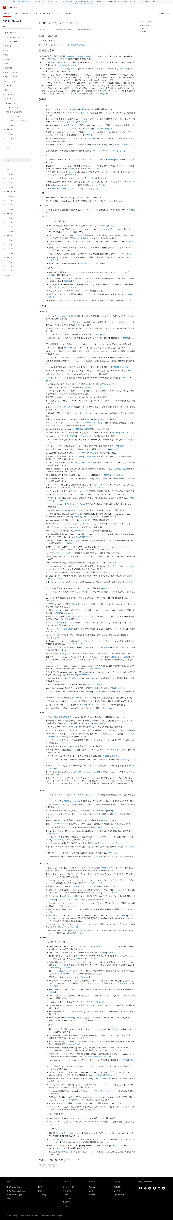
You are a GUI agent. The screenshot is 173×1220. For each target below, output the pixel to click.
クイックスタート (61, 45)
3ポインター (121, 996)
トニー (69, 743)
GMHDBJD (98, 1122)
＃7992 (118, 847)
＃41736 (110, 688)
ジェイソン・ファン (111, 892)
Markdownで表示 (85, 29)
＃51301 (59, 701)
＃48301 (130, 241)
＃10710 (88, 1056)
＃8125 (109, 853)
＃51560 (64, 510)
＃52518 (63, 1152)
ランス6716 (71, 65)
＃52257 (101, 820)
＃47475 (74, 109)
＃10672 (88, 1122)
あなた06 (56, 638)
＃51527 (58, 613)
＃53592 (124, 338)
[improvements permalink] (48, 99)
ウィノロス (128, 371)
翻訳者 (109, 129)
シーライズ (97, 135)
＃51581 (107, 647)
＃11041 (61, 1118)
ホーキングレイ (119, 151)
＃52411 (59, 623)
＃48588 (101, 524)
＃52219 (82, 705)
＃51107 (75, 463)
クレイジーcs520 (62, 501)
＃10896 (66, 281)
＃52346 (105, 475)
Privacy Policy (38, 1215)
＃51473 (66, 504)
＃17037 (103, 730)
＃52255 (69, 1018)
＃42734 (118, 582)
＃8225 (100, 827)
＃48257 (86, 669)
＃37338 (61, 65)
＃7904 (69, 197)
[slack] (154, 1188)
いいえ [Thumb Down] (52, 1166)
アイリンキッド (79, 391)
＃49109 (86, 387)
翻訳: (83, 109)
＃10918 (99, 94)
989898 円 (108, 300)
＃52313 (101, 129)
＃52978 (87, 691)
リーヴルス (113, 226)
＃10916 (125, 69)
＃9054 (104, 1029)
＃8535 (128, 210)
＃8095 (66, 801)
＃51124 (122, 983)
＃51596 (104, 449)
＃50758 (79, 344)
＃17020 (55, 971)
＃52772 (63, 543)
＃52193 (66, 348)
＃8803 (64, 930)
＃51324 (49, 501)
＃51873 (91, 487)
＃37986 (103, 384)
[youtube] (159, 1188)
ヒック (98, 168)
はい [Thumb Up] (42, 1166)
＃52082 (110, 996)
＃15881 (110, 160)
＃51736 (65, 250)
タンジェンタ (80, 322)
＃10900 (113, 272)
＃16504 (79, 772)
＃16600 (80, 178)
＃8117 (102, 811)
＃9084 (103, 868)
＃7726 (94, 843)
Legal (48, 1215)
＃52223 (88, 423)
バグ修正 (143, 31)
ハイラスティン (84, 122)
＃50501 (105, 1146)
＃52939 (66, 113)
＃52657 (76, 517)
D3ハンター (86, 698)
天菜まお (98, 479)
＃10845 (128, 294)
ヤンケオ (92, 453)
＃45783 (52, 374)
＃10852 (97, 300)
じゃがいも (79, 197)
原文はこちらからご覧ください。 (86, 4)
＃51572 (102, 953)
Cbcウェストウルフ (80, 113)
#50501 (129, 983)
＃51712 (109, 820)
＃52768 (127, 440)
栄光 (104, 723)
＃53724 (79, 1011)
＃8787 (77, 886)
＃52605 (77, 531)
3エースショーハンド (113, 1050)
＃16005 (103, 226)
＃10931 (94, 1091)
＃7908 (98, 201)
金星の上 (130, 182)
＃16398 (56, 717)
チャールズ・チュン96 (81, 281)
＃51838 (56, 494)
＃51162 (65, 328)
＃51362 (63, 413)
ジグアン (89, 344)
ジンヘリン (74, 125)
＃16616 (65, 727)
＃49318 (93, 138)
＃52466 (95, 151)
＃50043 (130, 498)
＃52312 (114, 446)
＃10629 (99, 1075)
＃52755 (114, 433)
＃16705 (131, 766)
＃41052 (91, 684)
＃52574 (63, 1005)
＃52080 (68, 322)
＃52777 (61, 527)
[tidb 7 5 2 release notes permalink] (81, 23)
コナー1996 (71, 175)
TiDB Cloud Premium (23, 1)
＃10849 (61, 287)
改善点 (142, 28)
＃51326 (88, 135)
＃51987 (107, 229)
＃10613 (79, 1066)
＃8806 (64, 927)
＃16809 (56, 967)
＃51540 (107, 708)
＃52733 (117, 254)
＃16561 (61, 743)
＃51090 (71, 592)
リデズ (107, 94)
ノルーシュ (103, 138)
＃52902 (78, 678)
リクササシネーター (67, 189)
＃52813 (77, 429)
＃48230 (103, 588)
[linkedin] (149, 1188)
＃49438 (64, 549)
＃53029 (82, 263)
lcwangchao (68, 613)
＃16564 (61, 175)
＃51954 (68, 644)
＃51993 (100, 563)
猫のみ (96, 419)
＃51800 (65, 1139)
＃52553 (109, 151)
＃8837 (55, 906)
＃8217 (68, 814)
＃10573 (99, 1050)
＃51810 (69, 616)
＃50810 (115, 469)
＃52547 (70, 977)
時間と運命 (87, 537)
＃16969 (111, 750)
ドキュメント (76, 94)
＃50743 (89, 1002)
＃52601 (117, 566)
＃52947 (67, 391)
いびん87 (71, 527)
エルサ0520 (68, 407)
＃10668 (68, 1044)
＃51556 (76, 698)
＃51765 (83, 453)
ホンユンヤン (79, 1100)
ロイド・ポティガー (116, 868)
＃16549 (50, 59)
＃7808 (57, 824)
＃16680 (53, 189)
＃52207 (77, 537)
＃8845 (127, 909)
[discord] (163, 1188)
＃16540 (95, 185)
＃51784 (95, 556)
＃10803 (90, 1085)
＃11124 (71, 291)
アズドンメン (72, 287)
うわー (72, 328)
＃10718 (108, 1103)
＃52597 (80, 959)
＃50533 (129, 257)
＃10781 (77, 1038)
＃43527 (57, 553)
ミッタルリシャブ (73, 1133)
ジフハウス (113, 572)
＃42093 (125, 378)
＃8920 (123, 915)
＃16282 (89, 168)
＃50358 (113, 657)
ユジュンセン (88, 238)
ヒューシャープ (112, 827)
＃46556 (71, 361)
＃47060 (96, 334)
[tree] (16, 154)
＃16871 (96, 723)
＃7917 (101, 856)
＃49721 (56, 397)
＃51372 (79, 456)
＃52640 (73, 604)
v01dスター (61, 59)
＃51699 (73, 675)
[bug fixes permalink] (51, 306)
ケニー (71, 1152)
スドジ (52, 297)
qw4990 (80, 361)
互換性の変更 (144, 25)
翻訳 (118, 160)
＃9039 (97, 892)
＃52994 (119, 145)
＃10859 (68, 1100)
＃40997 (72, 122)
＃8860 (86, 883)
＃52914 (65, 316)
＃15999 (126, 734)
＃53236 (101, 401)
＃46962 (58, 407)
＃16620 (109, 781)
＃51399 (61, 653)
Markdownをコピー (63, 29)
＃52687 (117, 371)
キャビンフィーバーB (90, 795)
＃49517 (60, 1133)
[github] (140, 1188)
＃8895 (52, 900)
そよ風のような (81, 616)
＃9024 (65, 874)
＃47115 (65, 357)
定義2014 (125, 469)
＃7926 (76, 795)
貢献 (43, 29)
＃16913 (67, 746)
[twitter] (145, 1188)
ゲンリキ (76, 746)
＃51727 (64, 125)
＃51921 (100, 351)
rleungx (111, 811)
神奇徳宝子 (114, 449)
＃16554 (77, 238)
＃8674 (64, 896)
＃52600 (88, 479)
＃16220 (106, 756)
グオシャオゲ (90, 456)
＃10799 (87, 1079)
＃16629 (124, 759)
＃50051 (87, 419)
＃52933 (71, 436)
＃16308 (121, 182)
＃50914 (103, 572)
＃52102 (102, 151)
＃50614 (57, 629)
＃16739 (97, 946)
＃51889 (74, 491)
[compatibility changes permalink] (56, 50)
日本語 (163, 14)
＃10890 (123, 1060)
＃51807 (73, 520)
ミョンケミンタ (121, 781)
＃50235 (115, 367)
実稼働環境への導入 (77, 45)
